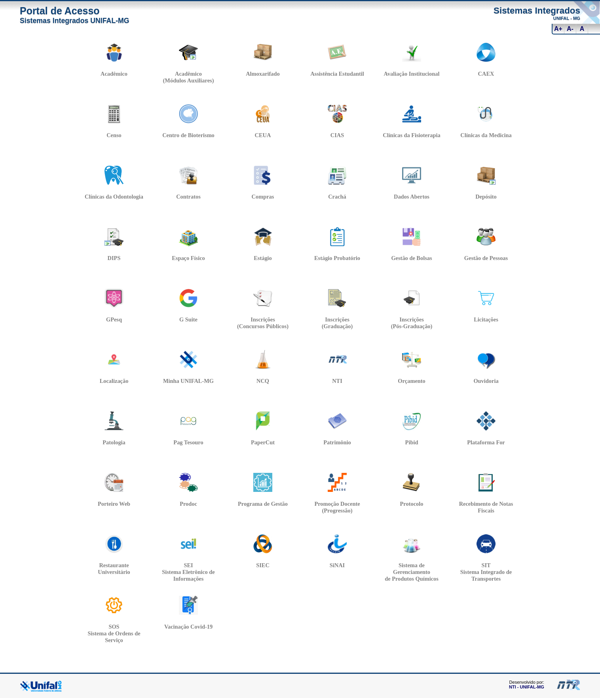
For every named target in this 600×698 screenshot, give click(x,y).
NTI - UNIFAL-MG (526, 687)
